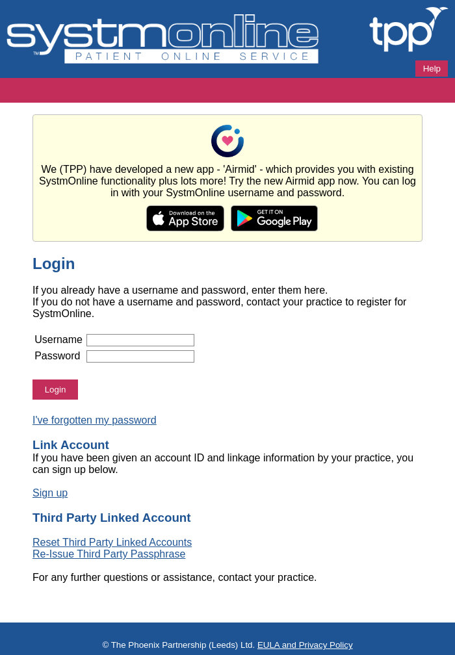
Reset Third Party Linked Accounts (112, 542)
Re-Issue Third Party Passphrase (108, 553)
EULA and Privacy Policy (305, 645)
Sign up (50, 492)
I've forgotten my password (94, 420)
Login (55, 389)
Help (432, 68)
